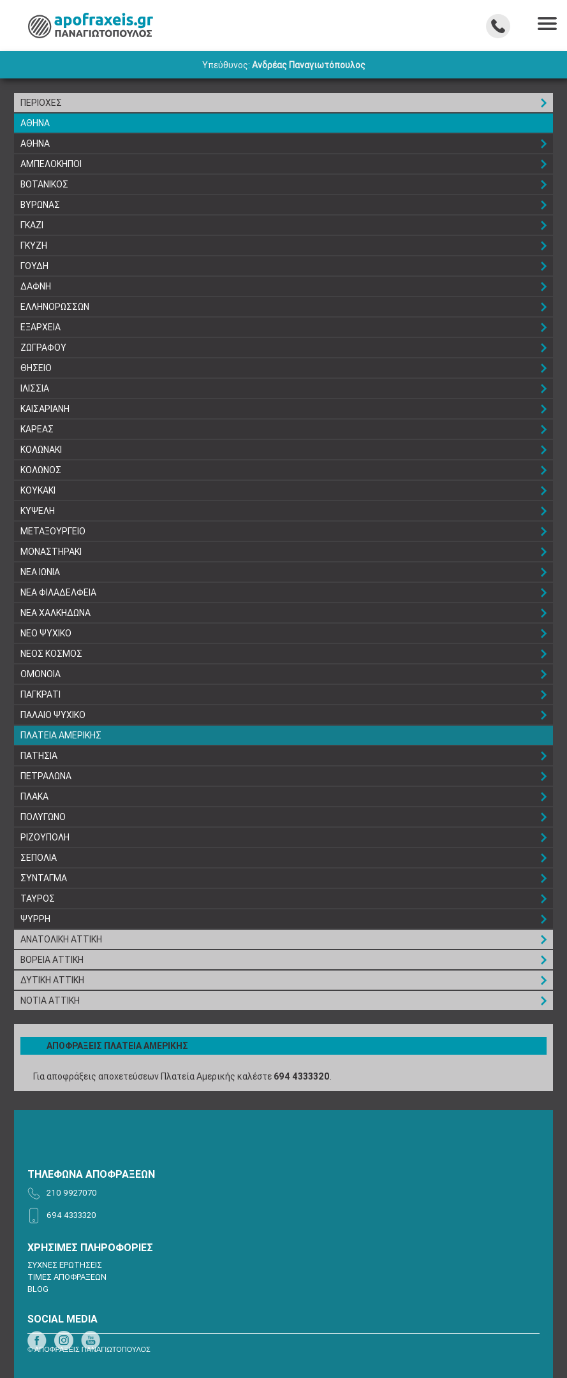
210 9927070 (72, 1192)
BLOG (37, 1289)
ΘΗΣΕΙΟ (36, 368)
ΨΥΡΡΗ (35, 919)
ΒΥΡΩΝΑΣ (40, 204)
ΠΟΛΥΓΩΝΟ (43, 817)
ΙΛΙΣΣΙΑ (34, 388)
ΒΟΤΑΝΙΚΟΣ (44, 184)
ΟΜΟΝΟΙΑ (40, 674)
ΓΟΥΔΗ (34, 266)
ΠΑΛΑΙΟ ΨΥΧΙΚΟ (52, 715)
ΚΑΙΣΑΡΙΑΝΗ (45, 408)
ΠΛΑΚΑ (34, 796)
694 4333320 (302, 1076)
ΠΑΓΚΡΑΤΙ (40, 694)
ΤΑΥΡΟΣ (37, 898)
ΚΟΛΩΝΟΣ (40, 470)
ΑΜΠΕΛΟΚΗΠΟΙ (51, 164)
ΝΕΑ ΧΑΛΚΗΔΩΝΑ (55, 613)
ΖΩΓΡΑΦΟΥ (43, 347)
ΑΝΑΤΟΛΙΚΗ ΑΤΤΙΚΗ (61, 939)
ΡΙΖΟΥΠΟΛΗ (45, 837)
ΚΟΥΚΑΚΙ (37, 490)
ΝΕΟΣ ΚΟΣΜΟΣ (51, 653)
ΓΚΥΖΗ (33, 245)
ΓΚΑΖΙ (31, 225)
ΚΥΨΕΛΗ (37, 511)
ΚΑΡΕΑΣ (37, 429)
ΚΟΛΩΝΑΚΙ (41, 449)
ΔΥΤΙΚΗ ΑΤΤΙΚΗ (52, 980)
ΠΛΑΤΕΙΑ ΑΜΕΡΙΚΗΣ (60, 735)
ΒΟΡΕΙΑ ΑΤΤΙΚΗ (52, 959)
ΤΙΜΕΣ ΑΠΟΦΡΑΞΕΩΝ (67, 1277)
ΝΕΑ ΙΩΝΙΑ (40, 572)
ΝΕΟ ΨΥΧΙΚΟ (45, 633)
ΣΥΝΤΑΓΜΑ (43, 878)
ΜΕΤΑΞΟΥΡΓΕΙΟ (52, 531)
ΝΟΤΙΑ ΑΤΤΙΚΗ (50, 1000)
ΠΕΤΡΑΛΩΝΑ (45, 776)
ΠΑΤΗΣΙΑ (38, 755)
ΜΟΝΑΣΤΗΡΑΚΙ (51, 551)
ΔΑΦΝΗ (35, 286)
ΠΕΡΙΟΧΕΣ (41, 102)
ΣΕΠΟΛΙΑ (38, 857)
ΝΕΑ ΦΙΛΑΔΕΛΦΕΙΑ (58, 592)
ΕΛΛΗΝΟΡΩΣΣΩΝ (54, 306)
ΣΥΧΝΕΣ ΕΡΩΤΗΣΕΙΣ (64, 1264)
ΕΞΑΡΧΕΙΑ (40, 327)
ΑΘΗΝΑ (35, 123)
